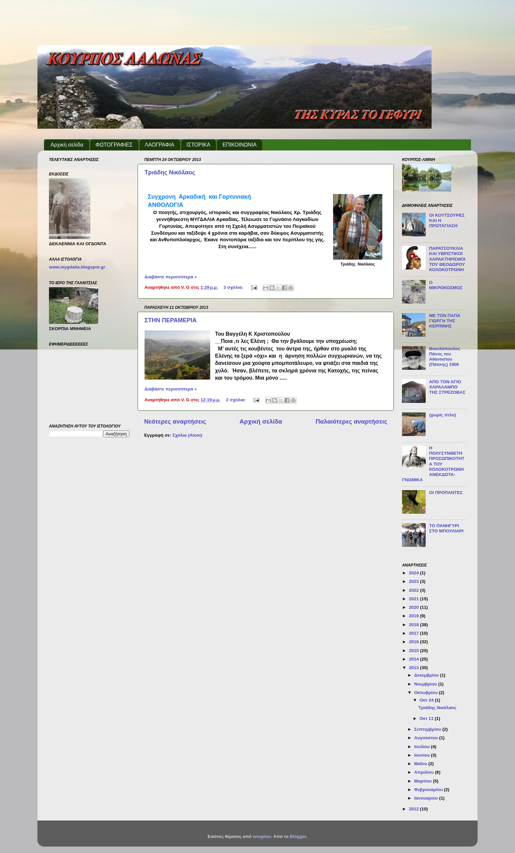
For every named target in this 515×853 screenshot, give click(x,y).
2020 (414, 607)
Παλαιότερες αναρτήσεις (351, 421)
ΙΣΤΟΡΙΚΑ (199, 145)
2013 (414, 667)
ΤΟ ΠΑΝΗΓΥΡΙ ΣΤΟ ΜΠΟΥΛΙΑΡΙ (446, 528)
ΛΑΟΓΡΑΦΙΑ (159, 145)
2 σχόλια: (236, 399)
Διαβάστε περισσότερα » (171, 276)
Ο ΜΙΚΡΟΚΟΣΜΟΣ (445, 285)
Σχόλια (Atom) (187, 435)
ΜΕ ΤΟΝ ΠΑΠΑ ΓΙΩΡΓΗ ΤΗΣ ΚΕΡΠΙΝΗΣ (444, 320)
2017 (414, 633)
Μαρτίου (423, 781)
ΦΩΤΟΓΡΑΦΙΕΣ (114, 145)
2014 (414, 659)
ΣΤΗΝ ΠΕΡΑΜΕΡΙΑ (170, 320)
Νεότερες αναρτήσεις (175, 421)
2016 (414, 641)
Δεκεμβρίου (427, 675)
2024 (414, 572)
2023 (414, 581)
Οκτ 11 (427, 718)
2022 (414, 590)
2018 (414, 624)
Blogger (298, 836)
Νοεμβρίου (426, 684)
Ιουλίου (422, 746)
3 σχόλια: (234, 287)
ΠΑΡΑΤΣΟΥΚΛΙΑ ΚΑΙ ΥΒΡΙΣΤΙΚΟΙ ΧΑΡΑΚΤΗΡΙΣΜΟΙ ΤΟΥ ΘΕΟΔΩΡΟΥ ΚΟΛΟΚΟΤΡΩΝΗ (447, 259)
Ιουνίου (422, 755)
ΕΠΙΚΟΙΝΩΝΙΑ (239, 145)
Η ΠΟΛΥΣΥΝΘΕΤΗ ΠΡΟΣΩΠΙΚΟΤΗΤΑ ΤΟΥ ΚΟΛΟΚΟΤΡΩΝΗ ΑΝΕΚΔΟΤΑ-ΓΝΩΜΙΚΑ (433, 464)
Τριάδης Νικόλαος (170, 172)
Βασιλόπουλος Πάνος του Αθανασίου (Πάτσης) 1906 (444, 356)
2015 (414, 650)
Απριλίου (424, 772)
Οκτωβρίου (426, 692)
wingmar (262, 836)
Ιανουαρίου (426, 798)
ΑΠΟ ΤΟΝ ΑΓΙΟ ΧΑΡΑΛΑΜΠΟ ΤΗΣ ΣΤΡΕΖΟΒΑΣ (447, 387)
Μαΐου (421, 763)
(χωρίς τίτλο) (442, 414)
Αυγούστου (426, 737)
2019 (414, 615)
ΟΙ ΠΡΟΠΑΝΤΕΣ (445, 492)
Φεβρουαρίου (429, 789)
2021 (414, 598)
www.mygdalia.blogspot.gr (77, 267)
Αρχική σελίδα (67, 145)
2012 (414, 808)
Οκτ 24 (427, 700)
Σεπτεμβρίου (428, 729)
